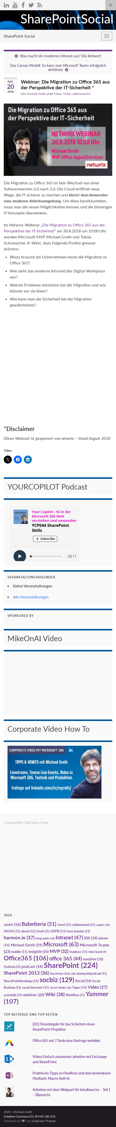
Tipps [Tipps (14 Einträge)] (79, 987)
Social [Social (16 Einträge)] (83, 981)
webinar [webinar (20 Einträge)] (33, 994)
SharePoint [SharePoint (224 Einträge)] (71, 965)
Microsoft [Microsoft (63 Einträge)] (61, 944)
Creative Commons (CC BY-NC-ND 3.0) (29, 1116)
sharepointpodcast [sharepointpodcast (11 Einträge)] (91, 973)
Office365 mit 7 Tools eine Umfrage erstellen (66, 1040)
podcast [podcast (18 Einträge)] (32, 966)
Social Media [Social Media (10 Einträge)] (60, 987)
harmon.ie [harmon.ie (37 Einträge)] (19, 937)
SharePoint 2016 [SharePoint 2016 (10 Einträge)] (62, 973)
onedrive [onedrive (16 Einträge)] (93, 959)
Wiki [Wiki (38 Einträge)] (55, 994)
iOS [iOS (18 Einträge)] (90, 938)
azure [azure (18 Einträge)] (12, 924)
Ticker (67, 94)
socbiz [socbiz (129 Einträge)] (57, 980)
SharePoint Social (19, 36)
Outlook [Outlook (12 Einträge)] (12, 967)
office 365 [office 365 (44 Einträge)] (65, 958)
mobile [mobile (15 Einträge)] (19, 952)
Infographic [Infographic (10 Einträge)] (45, 938)
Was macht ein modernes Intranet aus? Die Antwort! (60, 56)
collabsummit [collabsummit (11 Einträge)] (83, 925)
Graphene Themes (44, 1121)
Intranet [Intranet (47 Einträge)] (69, 937)
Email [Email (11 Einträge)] (42, 931)
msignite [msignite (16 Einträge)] (39, 951)
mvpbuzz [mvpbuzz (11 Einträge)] (78, 952)
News (57, 94)
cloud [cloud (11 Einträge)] (64, 925)
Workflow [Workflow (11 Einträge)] (75, 995)
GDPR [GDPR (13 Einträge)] (58, 931)
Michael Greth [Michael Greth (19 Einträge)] (26, 945)
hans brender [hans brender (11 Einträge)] (78, 931)
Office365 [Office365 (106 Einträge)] (26, 958)
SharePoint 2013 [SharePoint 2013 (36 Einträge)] (26, 973)
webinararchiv (81, 94)
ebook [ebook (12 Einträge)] (28, 931)
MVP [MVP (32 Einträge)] (59, 951)
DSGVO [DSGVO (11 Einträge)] (12, 931)
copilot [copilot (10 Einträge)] (103, 924)
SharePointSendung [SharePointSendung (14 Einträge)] (21, 981)
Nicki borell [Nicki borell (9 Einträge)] (97, 951)
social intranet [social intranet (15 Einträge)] (35, 987)
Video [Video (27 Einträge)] (97, 987)
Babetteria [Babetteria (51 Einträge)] (39, 924)
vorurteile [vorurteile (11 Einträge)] (13, 995)
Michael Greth (36, 94)
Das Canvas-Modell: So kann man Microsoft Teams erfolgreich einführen (58, 67)
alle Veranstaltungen (31, 596)
